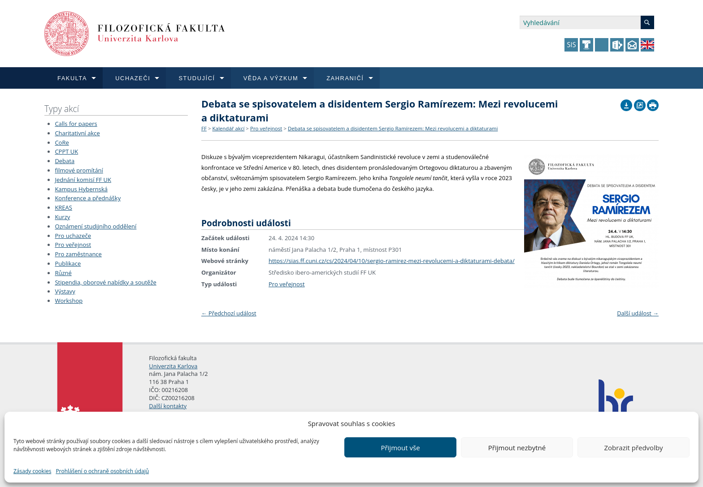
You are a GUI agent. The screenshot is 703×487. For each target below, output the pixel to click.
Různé (63, 273)
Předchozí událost (228, 313)
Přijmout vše (400, 447)
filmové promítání (79, 170)
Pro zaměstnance (78, 254)
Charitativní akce (77, 133)
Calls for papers (76, 124)
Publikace (68, 263)
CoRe (62, 142)
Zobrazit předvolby (633, 447)
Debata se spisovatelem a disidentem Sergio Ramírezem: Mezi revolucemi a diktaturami (393, 128)
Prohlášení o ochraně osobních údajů (102, 471)
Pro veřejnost (73, 245)
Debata (64, 161)
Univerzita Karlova (173, 366)
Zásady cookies (32, 471)
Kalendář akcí (228, 128)
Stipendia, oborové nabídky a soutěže (105, 282)
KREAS (63, 207)
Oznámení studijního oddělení (95, 226)
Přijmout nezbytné (517, 447)
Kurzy (62, 217)
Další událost (638, 313)
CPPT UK (66, 151)
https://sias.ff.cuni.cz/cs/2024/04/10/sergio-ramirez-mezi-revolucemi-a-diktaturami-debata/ (392, 261)
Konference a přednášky (88, 198)
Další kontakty (168, 406)
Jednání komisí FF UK (83, 180)
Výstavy (65, 291)
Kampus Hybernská (81, 189)
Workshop (68, 301)
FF (204, 128)
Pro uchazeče (73, 236)
